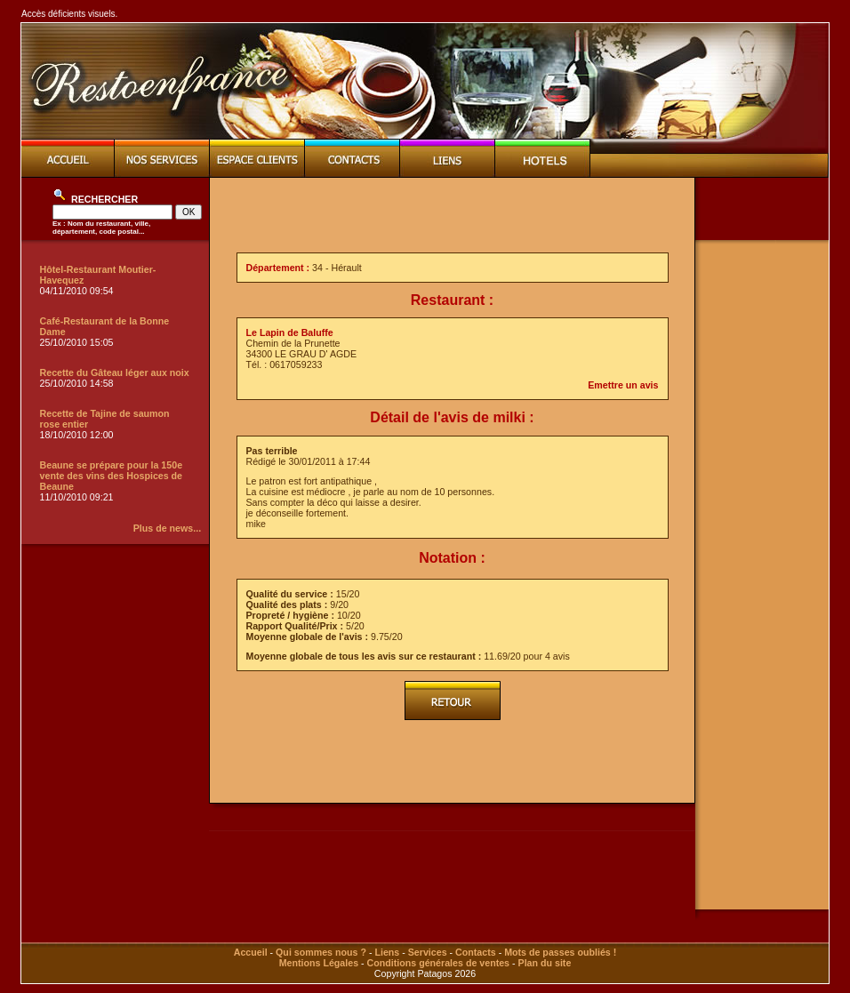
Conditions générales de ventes (438, 962)
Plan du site (545, 962)
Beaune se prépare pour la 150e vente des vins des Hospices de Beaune (111, 476)
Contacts (475, 952)
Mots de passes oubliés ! (560, 952)
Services (427, 952)
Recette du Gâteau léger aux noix (114, 372)
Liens (386, 952)
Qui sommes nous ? (321, 952)
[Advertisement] (453, 215)
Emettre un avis (623, 385)
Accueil (251, 952)
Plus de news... (167, 528)
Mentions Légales (318, 962)
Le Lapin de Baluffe (289, 332)
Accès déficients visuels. (69, 14)
